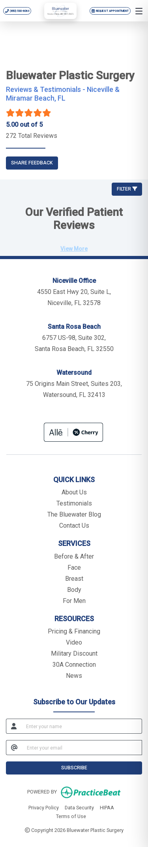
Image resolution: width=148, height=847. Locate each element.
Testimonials (74, 503)
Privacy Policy (43, 807)
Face (74, 567)
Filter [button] (127, 189)
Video (74, 642)
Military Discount (74, 653)
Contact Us (74, 525)
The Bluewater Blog (74, 514)
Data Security (79, 807)
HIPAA (107, 807)
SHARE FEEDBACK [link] (32, 163)
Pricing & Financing (74, 631)
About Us (74, 492)
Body (74, 589)
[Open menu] (139, 11)
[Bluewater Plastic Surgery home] (60, 11)
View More (74, 249)
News (74, 675)
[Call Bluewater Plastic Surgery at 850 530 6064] (17, 10)
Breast (74, 578)
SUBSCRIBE (74, 768)
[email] (82, 747)
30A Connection (74, 664)
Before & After (74, 556)
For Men (74, 601)
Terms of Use (71, 815)
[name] (81, 726)
